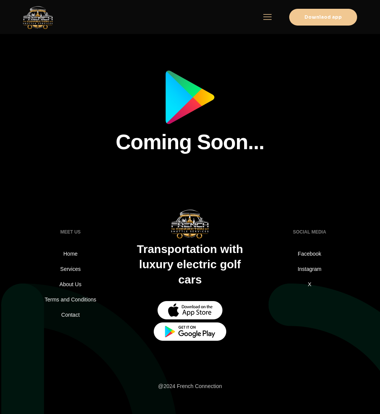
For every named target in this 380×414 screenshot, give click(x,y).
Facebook (309, 254)
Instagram (309, 269)
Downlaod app (323, 17)
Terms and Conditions (70, 299)
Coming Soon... (190, 142)
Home (70, 254)
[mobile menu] (267, 17)
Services (70, 269)
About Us (71, 284)
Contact (70, 315)
